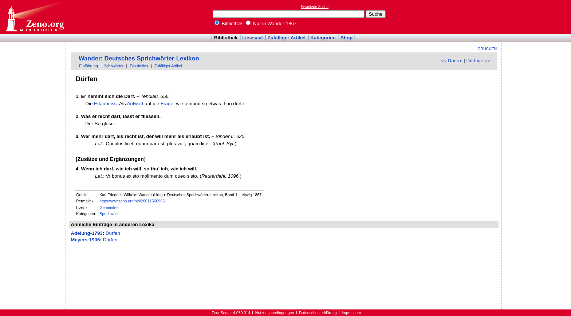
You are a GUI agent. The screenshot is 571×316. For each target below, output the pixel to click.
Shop (346, 37)
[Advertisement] (537, 16)
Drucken (487, 49)
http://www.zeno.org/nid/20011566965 (132, 201)
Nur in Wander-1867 (271, 23)
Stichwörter (113, 66)
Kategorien (323, 37)
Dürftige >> (478, 60)
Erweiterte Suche (314, 7)
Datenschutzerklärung (318, 313)
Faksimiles (139, 66)
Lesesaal (252, 37)
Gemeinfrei (108, 207)
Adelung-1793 (86, 233)
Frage (167, 103)
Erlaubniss (105, 103)
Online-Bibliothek (34, 17)
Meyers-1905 (85, 239)
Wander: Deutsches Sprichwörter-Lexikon (139, 58)
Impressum (351, 313)
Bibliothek (228, 23)
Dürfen (113, 233)
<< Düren (451, 60)
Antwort (135, 103)
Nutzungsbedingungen (274, 313)
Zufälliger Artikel (287, 37)
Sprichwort (108, 214)
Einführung (88, 66)
